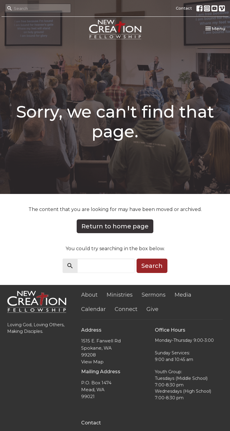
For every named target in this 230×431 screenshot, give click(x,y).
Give (152, 309)
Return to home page (115, 226)
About (89, 295)
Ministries (120, 295)
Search (152, 265)
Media (183, 295)
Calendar (93, 309)
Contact (184, 8)
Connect (126, 309)
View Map (92, 362)
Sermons (154, 295)
